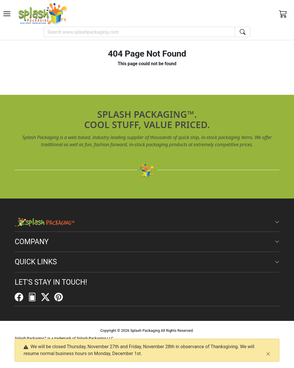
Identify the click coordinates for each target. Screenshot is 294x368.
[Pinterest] (60, 296)
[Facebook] (21, 296)
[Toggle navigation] (7, 14)
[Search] (139, 32)
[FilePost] (34, 296)
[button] (7, 14)
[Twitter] (47, 296)
